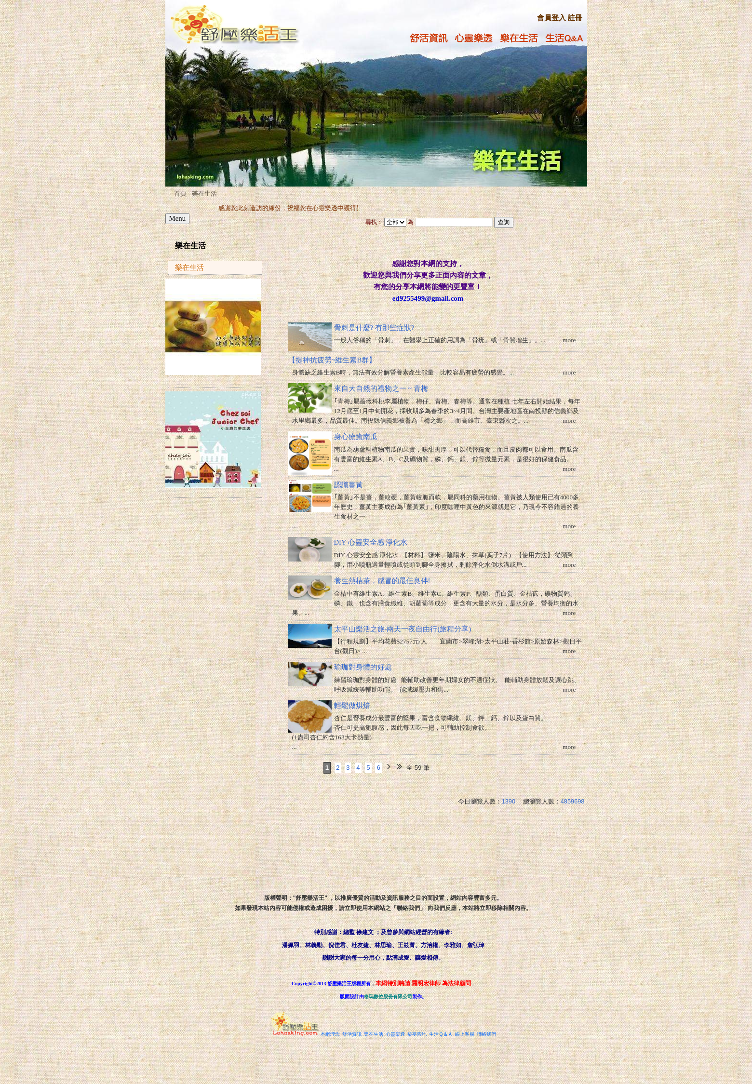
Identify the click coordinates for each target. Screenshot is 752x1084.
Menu (177, 218)
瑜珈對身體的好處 (363, 667)
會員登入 (551, 18)
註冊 (575, 18)
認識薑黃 (348, 485)
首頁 (180, 193)
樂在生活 (204, 193)
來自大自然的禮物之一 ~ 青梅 (381, 388)
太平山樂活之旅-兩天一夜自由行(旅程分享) (402, 629)
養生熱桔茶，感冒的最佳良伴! (382, 581)
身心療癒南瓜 (355, 437)
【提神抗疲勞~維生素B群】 (332, 360)
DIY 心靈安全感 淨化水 (371, 542)
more (569, 340)
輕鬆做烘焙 (352, 705)
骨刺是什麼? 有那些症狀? (374, 328)
